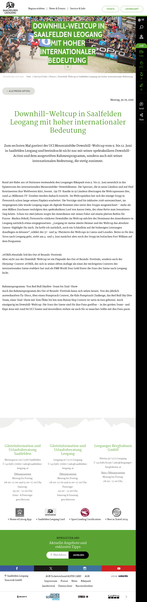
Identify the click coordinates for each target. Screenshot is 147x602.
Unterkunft (132, 8)
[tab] (141, 19)
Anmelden (78, 555)
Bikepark (86, 581)
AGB (87, 576)
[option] (68, 596)
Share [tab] (141, 117)
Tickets (111, 8)
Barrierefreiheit (84, 586)
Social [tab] (141, 106)
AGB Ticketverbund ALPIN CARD (63, 576)
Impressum (50, 581)
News (74, 581)
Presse (64, 581)
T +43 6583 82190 (103, 463)
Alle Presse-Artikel (18, 91)
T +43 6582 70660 (12, 464)
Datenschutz (65, 586)
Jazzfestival (48, 586)
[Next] (126, 597)
